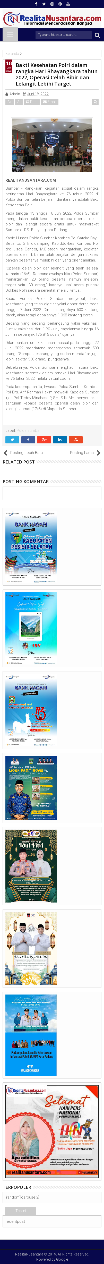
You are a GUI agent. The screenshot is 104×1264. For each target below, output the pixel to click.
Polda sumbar (29, 430)
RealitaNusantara (29, 1254)
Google (62, 1259)
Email (49, 102)
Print (32, 102)
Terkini (20, 1211)
